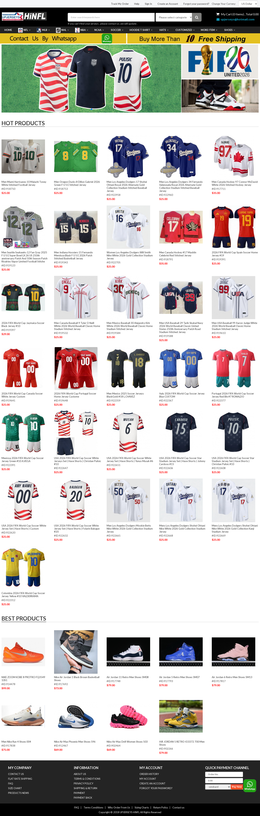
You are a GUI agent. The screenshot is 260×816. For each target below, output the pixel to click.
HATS (163, 29)
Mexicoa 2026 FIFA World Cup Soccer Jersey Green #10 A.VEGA (23, 460)
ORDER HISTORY (149, 774)
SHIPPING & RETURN (85, 788)
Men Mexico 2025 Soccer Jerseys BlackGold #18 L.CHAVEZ (125, 395)
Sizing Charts (142, 807)
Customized (185, 29)
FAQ (10, 783)
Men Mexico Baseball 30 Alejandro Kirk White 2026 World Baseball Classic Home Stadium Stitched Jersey (130, 326)
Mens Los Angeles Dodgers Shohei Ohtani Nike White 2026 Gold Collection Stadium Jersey (182, 528)
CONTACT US (16, 774)
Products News (18, 792)
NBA (81, 29)
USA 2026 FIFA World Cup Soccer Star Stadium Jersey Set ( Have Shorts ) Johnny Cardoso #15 (182, 461)
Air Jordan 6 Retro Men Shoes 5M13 (232, 677)
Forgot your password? (196, 3)
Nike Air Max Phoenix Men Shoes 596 (74, 741)
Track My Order (120, 3)
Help (136, 3)
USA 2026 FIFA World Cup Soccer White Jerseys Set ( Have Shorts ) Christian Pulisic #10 (77, 461)
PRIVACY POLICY (83, 783)
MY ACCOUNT (148, 778)
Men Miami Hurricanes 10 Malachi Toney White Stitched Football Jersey (24, 183)
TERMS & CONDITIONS (87, 778)
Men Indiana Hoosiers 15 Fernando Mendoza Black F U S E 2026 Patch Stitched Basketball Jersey (73, 255)
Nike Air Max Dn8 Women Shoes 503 (127, 741)
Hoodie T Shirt (141, 29)
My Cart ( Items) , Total (237, 14)
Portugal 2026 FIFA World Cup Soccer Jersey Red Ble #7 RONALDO (233, 395)
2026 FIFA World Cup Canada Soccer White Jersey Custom (22, 395)
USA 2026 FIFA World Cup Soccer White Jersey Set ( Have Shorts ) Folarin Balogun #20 (77, 528)
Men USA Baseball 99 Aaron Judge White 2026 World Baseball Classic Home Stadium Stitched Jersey (234, 326)
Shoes (229, 29)
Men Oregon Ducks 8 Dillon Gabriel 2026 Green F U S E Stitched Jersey (77, 183)
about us (80, 774)
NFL (24, 29)
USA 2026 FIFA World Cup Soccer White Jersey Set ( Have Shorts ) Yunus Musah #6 (130, 460)
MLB (43, 29)
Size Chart (15, 788)
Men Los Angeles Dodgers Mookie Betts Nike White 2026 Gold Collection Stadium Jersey (130, 528)
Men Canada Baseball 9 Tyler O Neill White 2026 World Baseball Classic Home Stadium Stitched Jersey (77, 326)
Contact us (178, 807)
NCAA (99, 29)
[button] (91, 109)
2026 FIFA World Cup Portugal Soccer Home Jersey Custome (75, 395)
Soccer (116, 29)
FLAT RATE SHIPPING (20, 778)
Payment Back (83, 797)
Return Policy (160, 807)
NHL (62, 29)
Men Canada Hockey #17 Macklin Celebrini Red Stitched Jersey (177, 254)
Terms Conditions (93, 807)
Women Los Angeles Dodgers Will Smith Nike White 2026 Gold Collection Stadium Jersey (130, 255)
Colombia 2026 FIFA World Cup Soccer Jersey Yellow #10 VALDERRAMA (23, 595)
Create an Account (168, 3)
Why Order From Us (119, 807)
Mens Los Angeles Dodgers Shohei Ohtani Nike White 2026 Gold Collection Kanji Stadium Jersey (235, 528)
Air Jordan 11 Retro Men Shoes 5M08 (128, 677)
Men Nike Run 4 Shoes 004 (16, 741)
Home (8, 29)
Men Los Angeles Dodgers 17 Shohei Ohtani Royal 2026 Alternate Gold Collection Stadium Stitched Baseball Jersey (127, 186)
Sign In (148, 3)
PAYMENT (79, 792)
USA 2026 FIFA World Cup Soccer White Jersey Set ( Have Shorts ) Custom (24, 527)
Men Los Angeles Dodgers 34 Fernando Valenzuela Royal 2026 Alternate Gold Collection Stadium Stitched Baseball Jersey (181, 186)
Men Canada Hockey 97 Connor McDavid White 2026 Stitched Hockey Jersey (235, 183)
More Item (209, 29)
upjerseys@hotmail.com (236, 19)
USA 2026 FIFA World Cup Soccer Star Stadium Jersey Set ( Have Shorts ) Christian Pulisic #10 (233, 461)
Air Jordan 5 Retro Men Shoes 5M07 (179, 677)
